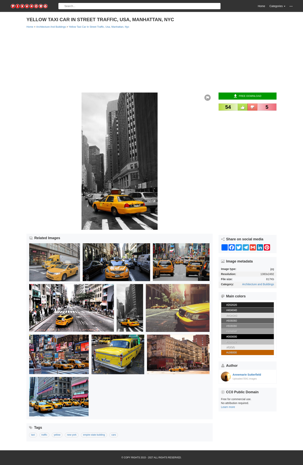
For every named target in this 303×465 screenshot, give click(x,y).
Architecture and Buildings (258, 284)
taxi (33, 434)
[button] (291, 6)
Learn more (228, 407)
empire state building (94, 434)
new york (71, 434)
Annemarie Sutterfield (247, 374)
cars (114, 434)
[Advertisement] (144, 60)
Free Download (247, 96)
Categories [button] (277, 6)
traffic (44, 434)
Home (261, 6)
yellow (57, 434)
